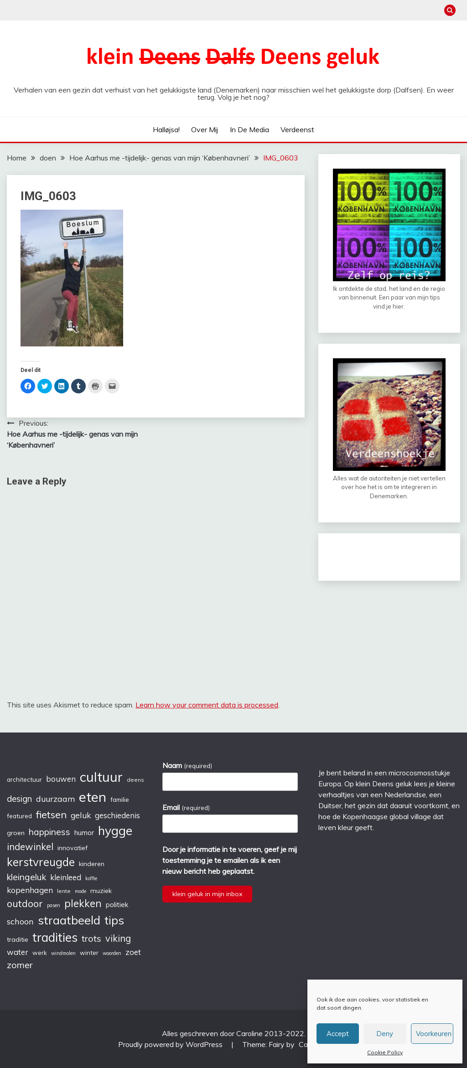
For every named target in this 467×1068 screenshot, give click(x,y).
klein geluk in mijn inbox (207, 894)
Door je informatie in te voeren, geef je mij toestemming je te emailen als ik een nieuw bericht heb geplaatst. (229, 860)
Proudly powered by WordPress (171, 1044)
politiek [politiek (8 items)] (117, 904)
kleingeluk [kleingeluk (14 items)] (26, 877)
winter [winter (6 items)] (89, 952)
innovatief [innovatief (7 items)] (72, 848)
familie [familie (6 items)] (119, 799)
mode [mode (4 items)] (80, 891)
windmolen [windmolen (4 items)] (63, 953)
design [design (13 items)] (19, 798)
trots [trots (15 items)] (91, 938)
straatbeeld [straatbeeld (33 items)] (69, 920)
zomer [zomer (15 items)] (20, 964)
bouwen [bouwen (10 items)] (61, 779)
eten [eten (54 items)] (92, 797)
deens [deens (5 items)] (135, 779)
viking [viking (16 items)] (118, 938)
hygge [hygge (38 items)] (115, 830)
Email (185, 807)
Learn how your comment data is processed (206, 704)
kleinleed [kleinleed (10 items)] (65, 877)
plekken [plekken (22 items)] (83, 903)
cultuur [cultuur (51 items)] (101, 777)
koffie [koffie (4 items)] (91, 878)
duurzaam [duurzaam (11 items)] (55, 799)
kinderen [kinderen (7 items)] (91, 864)
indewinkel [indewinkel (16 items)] (30, 846)
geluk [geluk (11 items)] (81, 815)
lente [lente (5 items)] (64, 890)
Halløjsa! (166, 129)
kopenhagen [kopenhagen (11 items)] (30, 890)
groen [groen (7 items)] (16, 833)
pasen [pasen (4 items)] (53, 905)
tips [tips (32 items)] (114, 920)
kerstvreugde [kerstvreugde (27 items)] (41, 862)
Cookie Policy (385, 1052)
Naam (187, 765)
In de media (249, 129)
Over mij (204, 129)
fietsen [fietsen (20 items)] (51, 814)
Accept (338, 1033)
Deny (384, 1033)
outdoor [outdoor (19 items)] (25, 903)
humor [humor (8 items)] (84, 832)
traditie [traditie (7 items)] (17, 939)
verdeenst (297, 129)
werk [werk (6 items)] (39, 952)
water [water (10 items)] (17, 952)
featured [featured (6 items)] (19, 816)
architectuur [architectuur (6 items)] (24, 779)
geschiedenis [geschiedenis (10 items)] (117, 815)
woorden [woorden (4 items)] (112, 953)
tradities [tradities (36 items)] (55, 937)
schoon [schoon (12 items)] (20, 921)
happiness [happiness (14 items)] (49, 831)
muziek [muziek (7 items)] (101, 891)
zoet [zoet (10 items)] (133, 952)
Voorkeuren (433, 1033)
